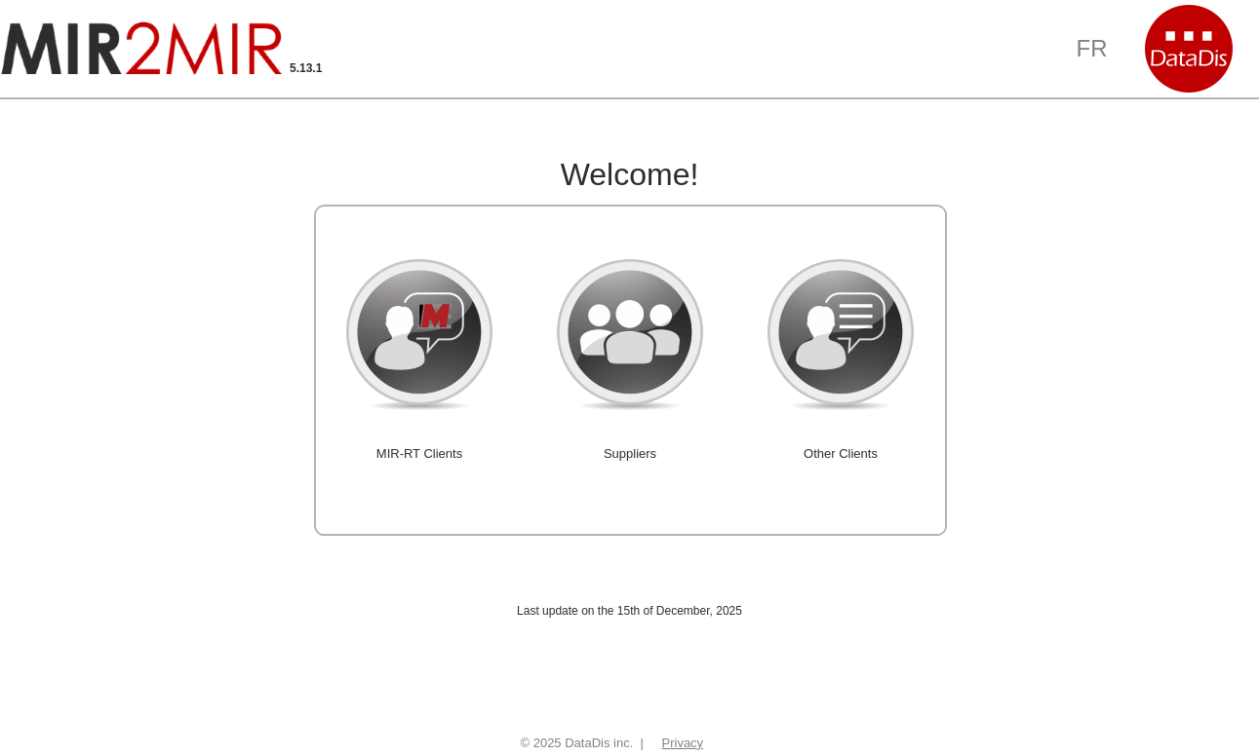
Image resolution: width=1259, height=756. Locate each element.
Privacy (683, 743)
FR (1092, 48)
